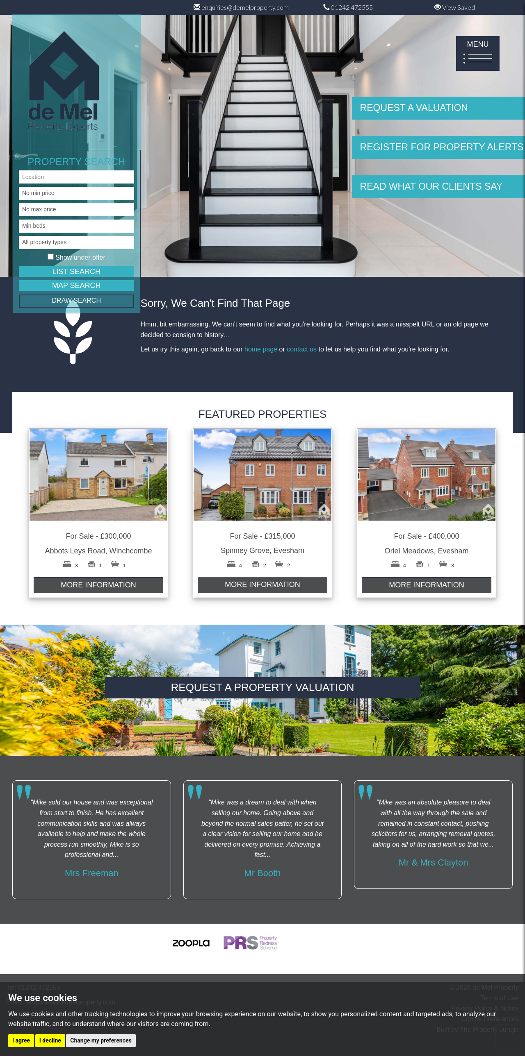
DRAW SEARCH (76, 300)
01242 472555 (348, 7)
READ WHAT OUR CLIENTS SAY (431, 186)
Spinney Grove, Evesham (262, 550)
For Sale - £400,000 (426, 536)
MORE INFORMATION (98, 585)
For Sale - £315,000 (262, 536)
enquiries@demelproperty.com (241, 7)
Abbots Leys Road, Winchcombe (98, 551)
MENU (477, 54)
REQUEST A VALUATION (414, 107)
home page (260, 349)
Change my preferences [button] (100, 1040)
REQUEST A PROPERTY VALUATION (262, 687)
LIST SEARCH (76, 271)
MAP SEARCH (76, 285)
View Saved (454, 7)
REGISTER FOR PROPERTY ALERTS (442, 147)
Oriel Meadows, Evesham (426, 551)
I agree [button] (21, 1040)
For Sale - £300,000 (98, 536)
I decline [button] (50, 1040)
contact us (302, 349)
